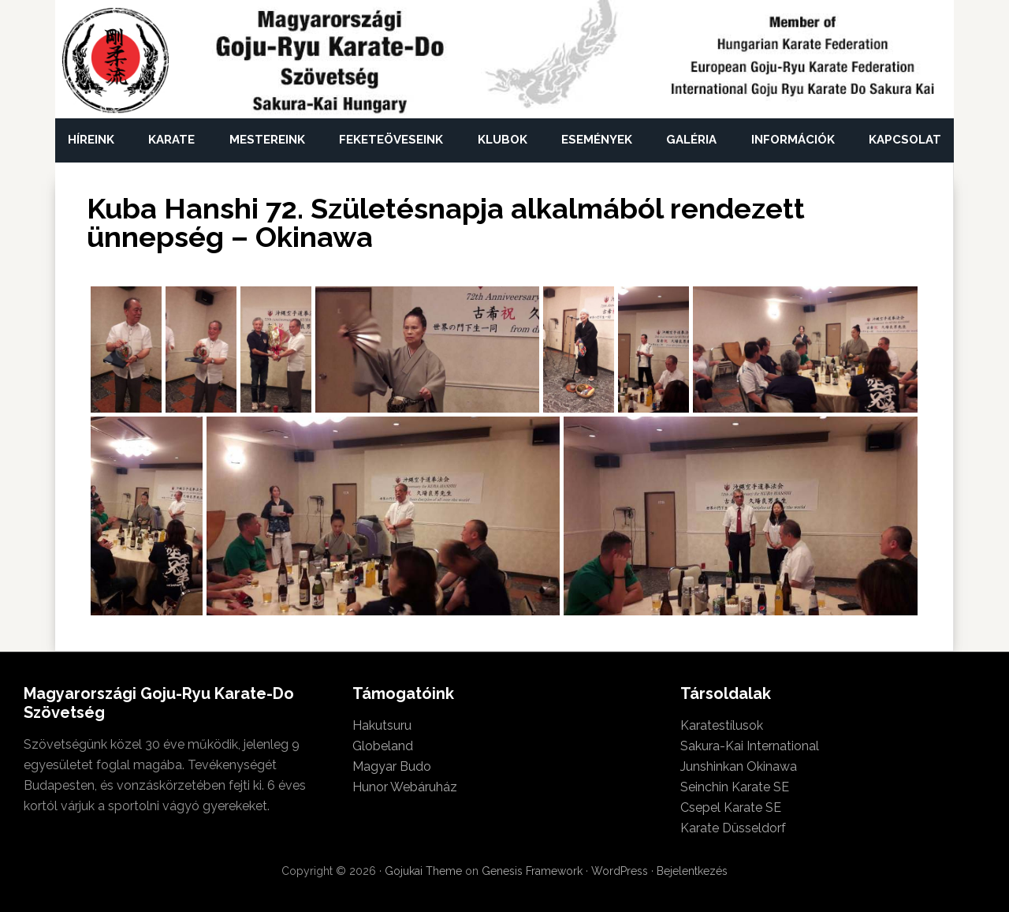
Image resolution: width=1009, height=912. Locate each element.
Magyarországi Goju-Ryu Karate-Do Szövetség (116, 61)
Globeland (382, 745)
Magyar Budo (391, 766)
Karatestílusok (721, 725)
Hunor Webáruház (404, 786)
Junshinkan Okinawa (738, 766)
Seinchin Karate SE (734, 786)
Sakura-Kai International (749, 745)
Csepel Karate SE (730, 807)
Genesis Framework (532, 871)
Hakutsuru (381, 725)
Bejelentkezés (692, 871)
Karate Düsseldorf (733, 827)
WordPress (619, 871)
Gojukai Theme (423, 871)
